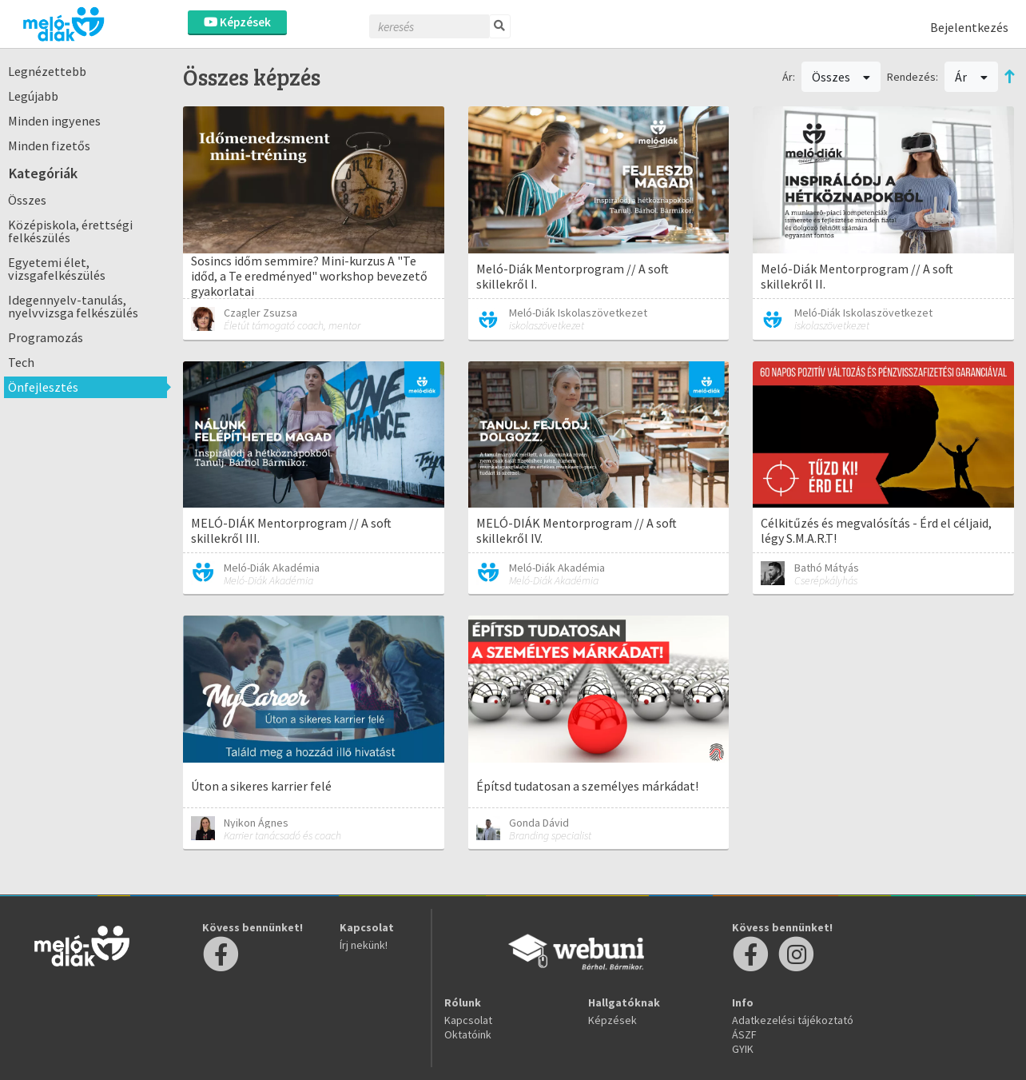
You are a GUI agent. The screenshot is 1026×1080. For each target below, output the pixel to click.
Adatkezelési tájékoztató (792, 1020)
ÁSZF (744, 1034)
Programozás (45, 337)
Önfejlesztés (43, 387)
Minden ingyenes (54, 121)
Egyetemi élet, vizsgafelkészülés (56, 268)
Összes (27, 200)
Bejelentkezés (969, 27)
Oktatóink (467, 1034)
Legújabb (33, 96)
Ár (971, 77)
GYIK (743, 1049)
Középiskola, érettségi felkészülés (70, 231)
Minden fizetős (49, 145)
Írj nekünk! (364, 945)
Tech (21, 362)
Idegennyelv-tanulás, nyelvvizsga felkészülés (73, 306)
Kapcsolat (468, 1020)
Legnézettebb (47, 71)
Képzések (237, 22)
